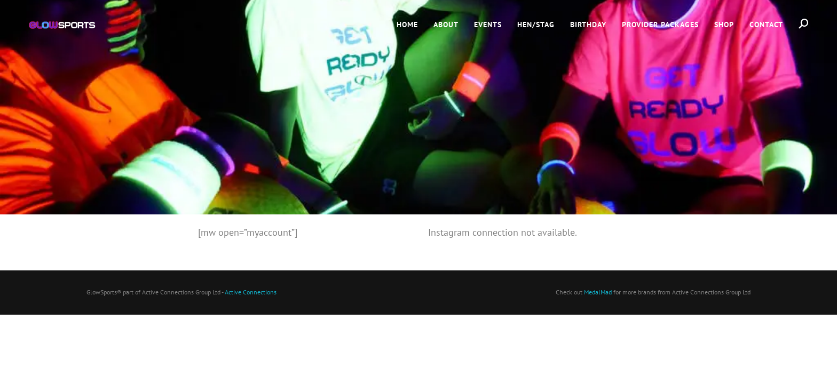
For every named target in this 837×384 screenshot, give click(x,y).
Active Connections (251, 292)
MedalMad (598, 292)
